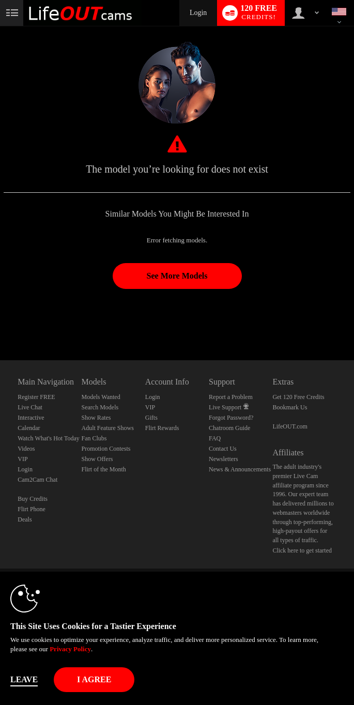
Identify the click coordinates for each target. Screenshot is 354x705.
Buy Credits (33, 498)
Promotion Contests (106, 448)
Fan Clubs (94, 438)
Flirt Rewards (162, 428)
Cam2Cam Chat (37, 479)
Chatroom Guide (229, 428)
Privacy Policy (70, 649)
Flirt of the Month (104, 469)
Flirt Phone (31, 509)
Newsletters (223, 459)
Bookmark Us (289, 407)
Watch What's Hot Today (49, 438)
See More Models (177, 275)
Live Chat (30, 407)
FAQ (215, 438)
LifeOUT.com (289, 426)
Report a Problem (231, 397)
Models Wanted (101, 397)
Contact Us (223, 448)
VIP (22, 459)
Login (198, 13)
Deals (25, 519)
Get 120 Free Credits (298, 397)
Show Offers (97, 459)
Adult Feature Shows (108, 428)
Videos (26, 448)
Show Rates (96, 417)
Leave (24, 679)
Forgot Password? (231, 417)
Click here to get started (302, 550)
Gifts (151, 417)
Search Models (100, 407)
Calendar (29, 428)
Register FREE (36, 397)
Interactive (31, 417)
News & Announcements (240, 469)
